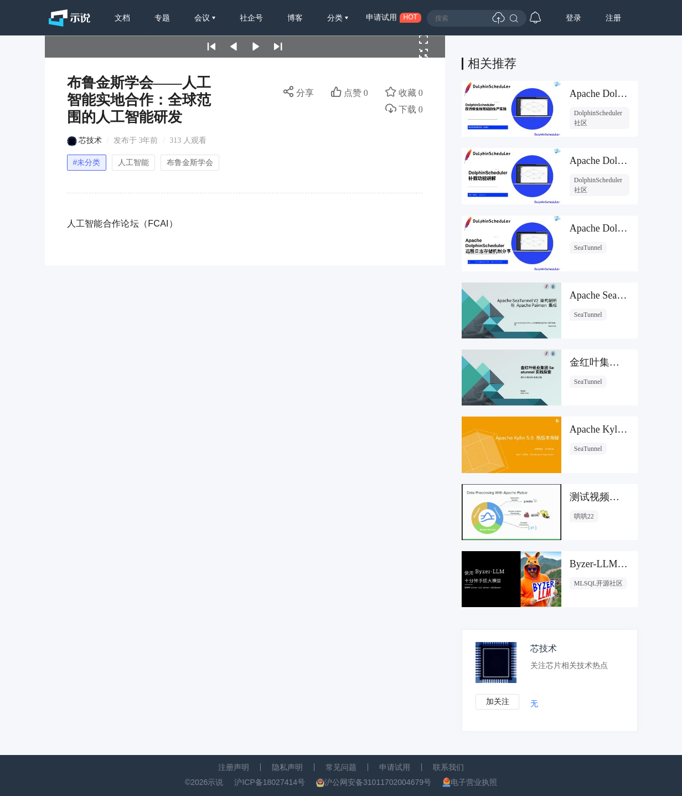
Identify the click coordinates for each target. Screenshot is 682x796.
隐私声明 (287, 767)
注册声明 (233, 767)
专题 (162, 17)
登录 (573, 17)
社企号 (251, 17)
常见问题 (341, 767)
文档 (122, 17)
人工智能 (133, 162)
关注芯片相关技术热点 (570, 665)
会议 (203, 17)
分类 (336, 17)
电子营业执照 (474, 782)
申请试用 (394, 767)
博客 (295, 17)
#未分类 (87, 162)
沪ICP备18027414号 (269, 782)
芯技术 (90, 140)
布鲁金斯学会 (190, 162)
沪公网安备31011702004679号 (377, 782)
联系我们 (448, 767)
